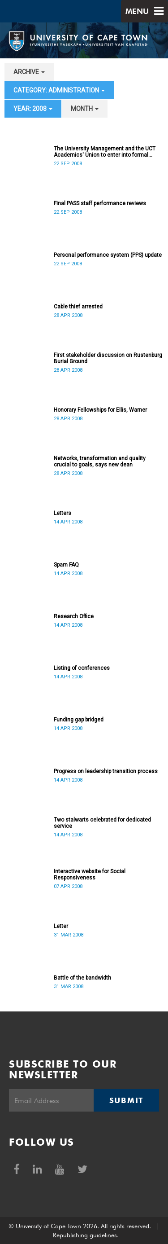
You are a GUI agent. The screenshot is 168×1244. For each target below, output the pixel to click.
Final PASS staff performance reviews (100, 203)
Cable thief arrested (78, 306)
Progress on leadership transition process (106, 771)
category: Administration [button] (59, 90)
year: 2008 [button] (32, 108)
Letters (62, 513)
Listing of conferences (82, 668)
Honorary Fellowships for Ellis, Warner (100, 410)
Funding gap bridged (78, 720)
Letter (61, 926)
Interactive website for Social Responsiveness (89, 874)
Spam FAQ (66, 565)
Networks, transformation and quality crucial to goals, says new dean (100, 461)
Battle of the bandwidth (82, 978)
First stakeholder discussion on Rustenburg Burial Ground (108, 358)
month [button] (85, 108)
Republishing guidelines (85, 1235)
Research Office (74, 616)
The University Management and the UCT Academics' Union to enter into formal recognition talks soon (104, 151)
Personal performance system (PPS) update (108, 255)
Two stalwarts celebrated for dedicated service (102, 823)
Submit (126, 1100)
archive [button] (29, 71)
